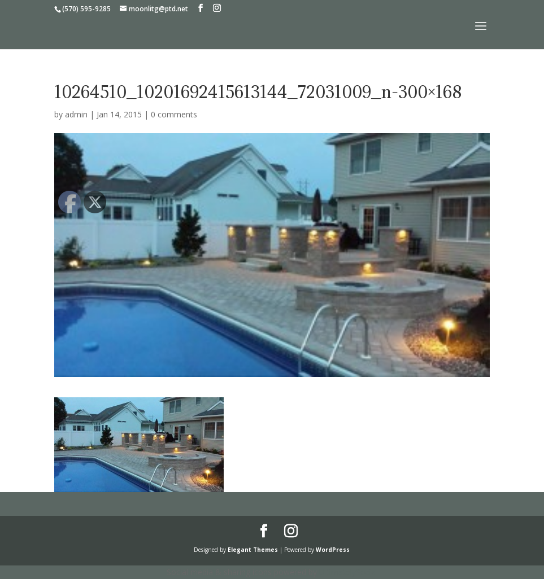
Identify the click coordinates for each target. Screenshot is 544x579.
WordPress (333, 550)
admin (76, 114)
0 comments (174, 114)
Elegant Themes (253, 550)
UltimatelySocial (348, 572)
